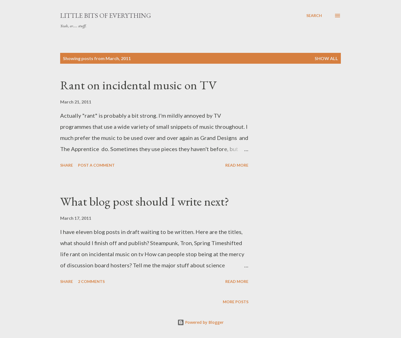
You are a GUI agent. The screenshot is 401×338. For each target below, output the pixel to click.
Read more (236, 165)
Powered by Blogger (200, 322)
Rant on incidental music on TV (138, 85)
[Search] (314, 15)
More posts (235, 301)
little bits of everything (105, 15)
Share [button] (66, 165)
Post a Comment (96, 165)
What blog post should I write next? (144, 201)
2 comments (91, 281)
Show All (326, 58)
